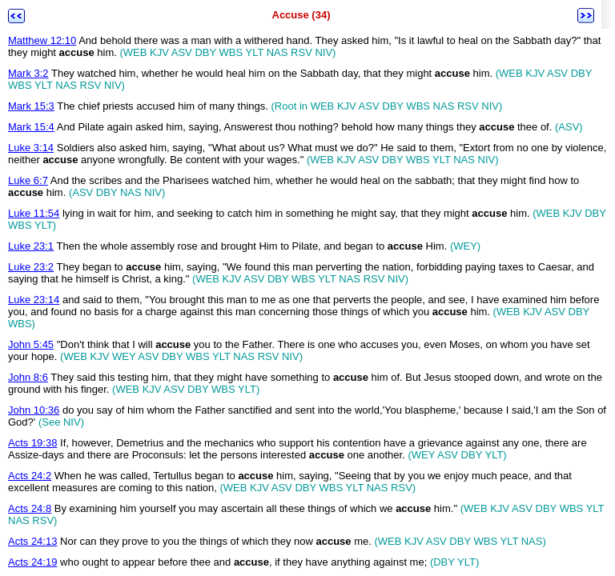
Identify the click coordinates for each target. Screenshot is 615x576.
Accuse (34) (301, 15)
